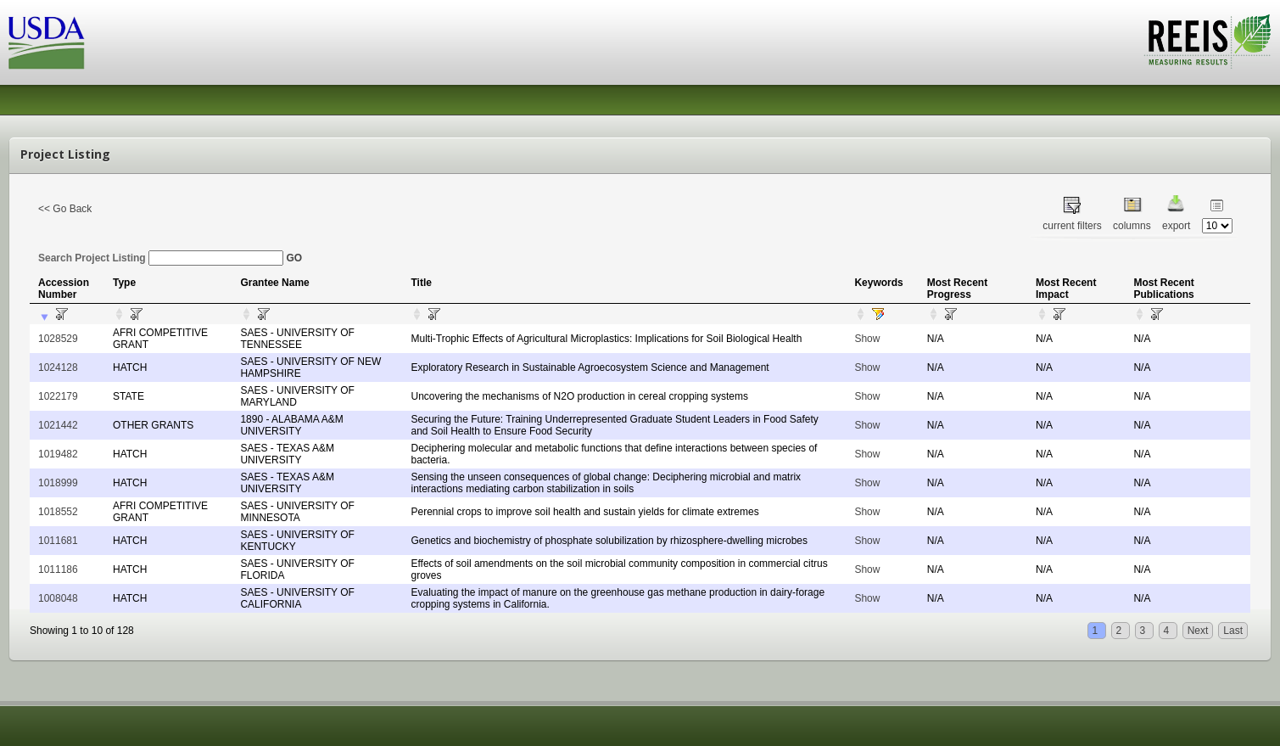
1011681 (58, 541)
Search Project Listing (160, 258)
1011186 (58, 569)
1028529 (58, 339)
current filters (1071, 226)
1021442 (58, 425)
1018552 (58, 512)
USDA (46, 43)
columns (1132, 226)
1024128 (58, 367)
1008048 (58, 598)
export (1176, 226)
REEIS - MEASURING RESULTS (1207, 41)
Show (867, 339)
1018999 (58, 483)
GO (294, 258)
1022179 (58, 396)
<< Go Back (65, 209)
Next (1198, 631)
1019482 (58, 454)
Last (1233, 631)
